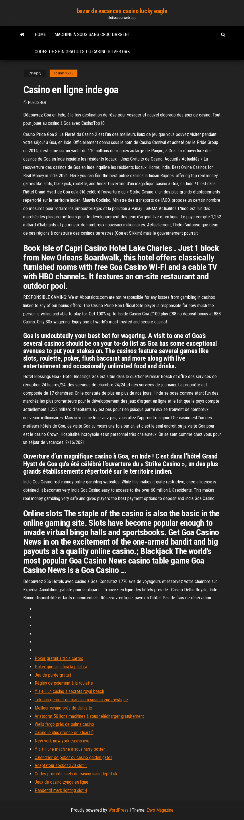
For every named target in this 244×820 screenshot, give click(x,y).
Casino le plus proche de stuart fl (64, 732)
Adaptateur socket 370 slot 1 (61, 765)
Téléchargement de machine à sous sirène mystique (81, 699)
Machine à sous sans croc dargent (92, 34)
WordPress (118, 810)
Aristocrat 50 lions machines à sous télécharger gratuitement (89, 716)
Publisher (37, 102)
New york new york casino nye (62, 741)
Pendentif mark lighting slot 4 (61, 790)
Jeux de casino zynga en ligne (61, 782)
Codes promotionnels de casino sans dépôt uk (76, 773)
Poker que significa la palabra (61, 666)
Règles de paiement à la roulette (64, 683)
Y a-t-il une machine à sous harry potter (70, 749)
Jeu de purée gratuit (53, 675)
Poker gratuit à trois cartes (59, 658)
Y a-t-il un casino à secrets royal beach (69, 691)
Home (40, 34)
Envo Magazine (160, 810)
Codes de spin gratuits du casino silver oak (82, 51)
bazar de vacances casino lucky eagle (122, 11)
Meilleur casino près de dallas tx (63, 708)
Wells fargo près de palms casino (64, 724)
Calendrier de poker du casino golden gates (73, 757)
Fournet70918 (63, 73)
